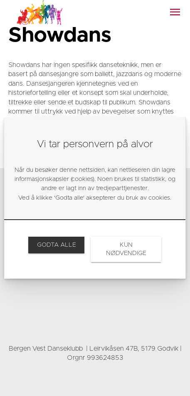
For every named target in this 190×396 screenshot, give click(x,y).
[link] (56, 245)
